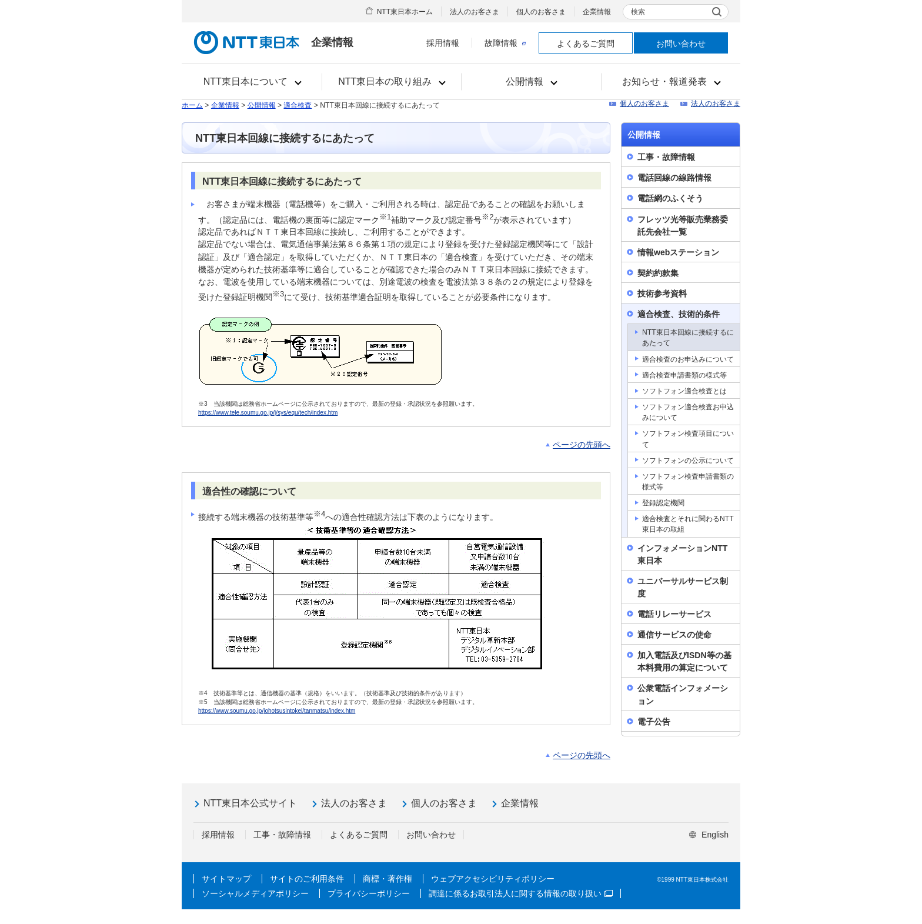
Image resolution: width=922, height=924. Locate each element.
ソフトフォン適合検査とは (684, 391)
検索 (638, 12)
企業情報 (597, 12)
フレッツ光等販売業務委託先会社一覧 (682, 225)
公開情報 (262, 105)
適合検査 (297, 105)
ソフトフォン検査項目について (688, 438)
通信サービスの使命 (674, 634)
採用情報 (442, 43)
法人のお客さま (474, 12)
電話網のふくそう (670, 198)
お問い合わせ (681, 43)
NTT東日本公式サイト (250, 803)
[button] (252, 81)
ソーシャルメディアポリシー (255, 893)
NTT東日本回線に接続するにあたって (688, 337)
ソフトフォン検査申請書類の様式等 (688, 481)
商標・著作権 (387, 878)
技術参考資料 (662, 293)
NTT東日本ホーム (405, 12)
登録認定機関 (663, 503)
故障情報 (505, 43)
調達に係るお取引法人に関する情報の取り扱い (521, 893)
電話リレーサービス (674, 614)
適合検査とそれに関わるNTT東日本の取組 (688, 524)
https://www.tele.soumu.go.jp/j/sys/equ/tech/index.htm (268, 412)
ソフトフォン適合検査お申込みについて (688, 412)
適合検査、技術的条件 (678, 314)
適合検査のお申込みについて (688, 359)
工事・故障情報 (666, 157)
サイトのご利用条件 (307, 878)
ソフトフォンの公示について (688, 460)
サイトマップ (226, 878)
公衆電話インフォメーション (682, 694)
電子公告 (653, 721)
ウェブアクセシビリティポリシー (492, 878)
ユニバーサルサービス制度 (682, 587)
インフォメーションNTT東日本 (682, 554)
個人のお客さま (541, 12)
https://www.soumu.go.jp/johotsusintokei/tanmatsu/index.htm (276, 711)
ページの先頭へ (581, 444)
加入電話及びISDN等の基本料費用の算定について (684, 661)
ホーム (192, 105)
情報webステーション (678, 252)
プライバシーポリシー (369, 893)
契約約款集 (658, 273)
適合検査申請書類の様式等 (684, 375)
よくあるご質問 (585, 43)
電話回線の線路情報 (674, 177)
